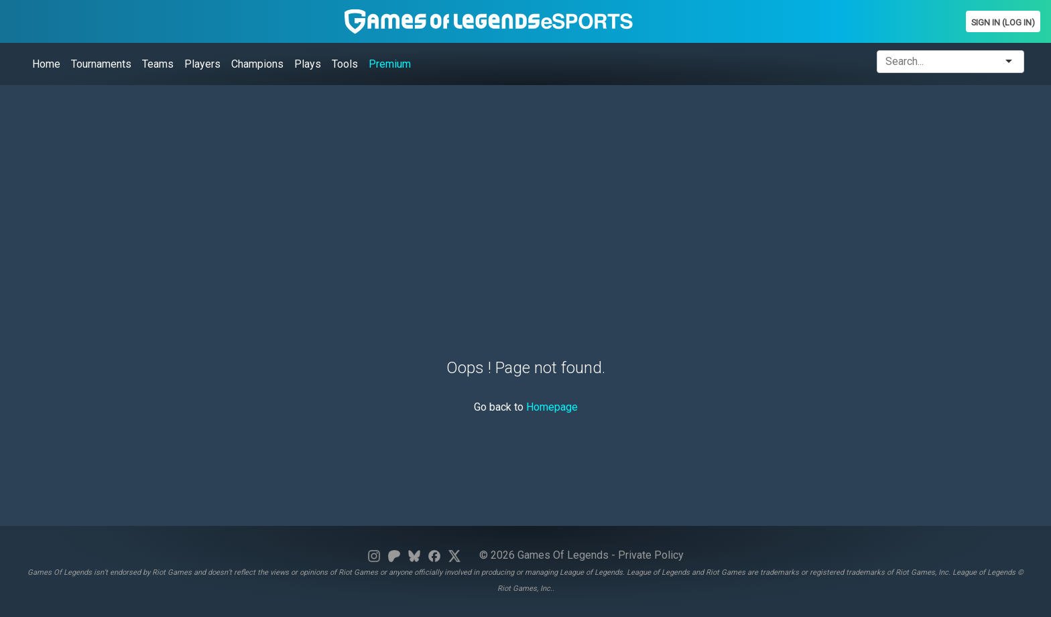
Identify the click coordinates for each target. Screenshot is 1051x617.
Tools (345, 64)
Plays (307, 64)
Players (202, 64)
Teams (158, 64)
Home (46, 64)
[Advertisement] (412, 189)
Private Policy (651, 555)
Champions (257, 64)
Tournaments (101, 64)
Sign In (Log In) (1003, 22)
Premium (390, 64)
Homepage (552, 407)
